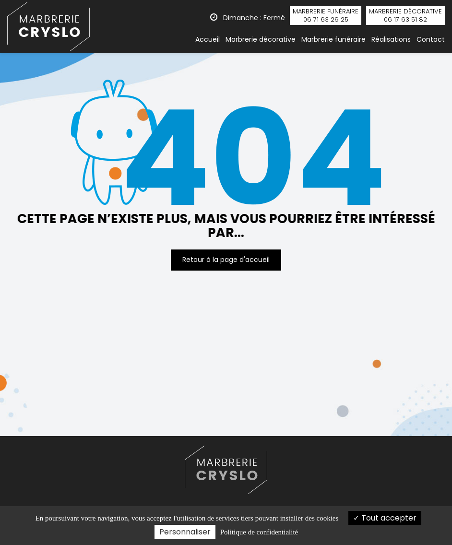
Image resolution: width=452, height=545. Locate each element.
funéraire (325, 15)
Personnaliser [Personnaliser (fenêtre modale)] (185, 531)
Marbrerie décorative (261, 39)
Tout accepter (384, 517)
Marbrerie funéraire (333, 39)
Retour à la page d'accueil (226, 259)
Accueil (207, 39)
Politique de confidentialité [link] (259, 532)
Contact (430, 39)
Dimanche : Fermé (247, 18)
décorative (405, 15)
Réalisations (391, 39)
